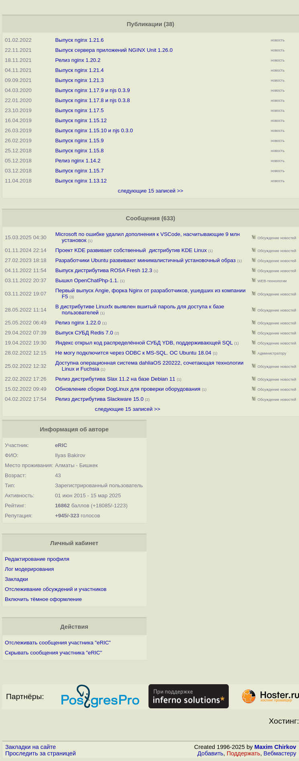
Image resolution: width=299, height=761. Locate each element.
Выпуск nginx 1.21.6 (79, 40)
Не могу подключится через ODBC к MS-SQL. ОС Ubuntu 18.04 (133, 353)
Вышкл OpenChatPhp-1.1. (87, 280)
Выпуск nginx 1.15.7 (79, 171)
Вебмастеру (280, 753)
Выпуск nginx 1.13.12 (80, 181)
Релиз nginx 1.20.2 (77, 60)
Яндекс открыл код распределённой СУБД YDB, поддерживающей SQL (144, 343)
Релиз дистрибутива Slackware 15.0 (99, 399)
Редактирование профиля (37, 559)
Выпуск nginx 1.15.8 (79, 151)
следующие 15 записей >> (150, 191)
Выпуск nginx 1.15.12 (80, 120)
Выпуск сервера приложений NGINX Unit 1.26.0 (114, 50)
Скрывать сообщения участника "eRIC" (53, 653)
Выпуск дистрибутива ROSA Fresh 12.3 (103, 270)
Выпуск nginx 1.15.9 (79, 140)
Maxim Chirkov (275, 747)
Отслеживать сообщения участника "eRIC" (58, 643)
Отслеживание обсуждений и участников (55, 589)
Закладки (16, 579)
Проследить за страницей (40, 753)
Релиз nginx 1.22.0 (78, 323)
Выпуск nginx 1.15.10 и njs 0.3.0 (94, 130)
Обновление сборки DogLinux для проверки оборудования (128, 389)
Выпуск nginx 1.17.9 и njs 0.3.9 (92, 90)
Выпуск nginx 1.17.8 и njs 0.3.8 (92, 100)
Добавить (210, 753)
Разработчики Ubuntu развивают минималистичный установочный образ (145, 260)
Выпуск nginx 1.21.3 (79, 80)
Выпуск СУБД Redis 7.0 (84, 333)
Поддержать (243, 753)
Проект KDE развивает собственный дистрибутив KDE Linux (131, 250)
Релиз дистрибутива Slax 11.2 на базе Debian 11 (115, 379)
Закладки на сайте (30, 747)
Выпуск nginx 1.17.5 (79, 110)
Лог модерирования (29, 569)
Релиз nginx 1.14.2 (77, 161)
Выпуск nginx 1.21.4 (79, 70)
